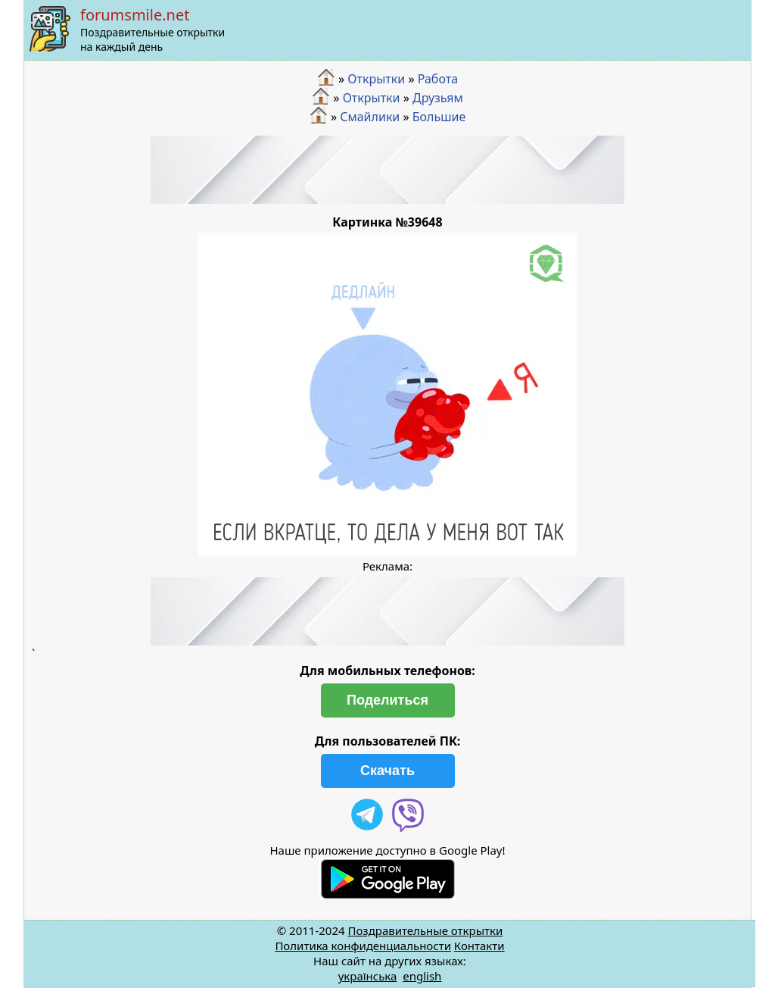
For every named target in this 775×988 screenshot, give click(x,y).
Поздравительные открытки (425, 930)
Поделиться (387, 700)
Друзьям (437, 97)
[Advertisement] (387, 170)
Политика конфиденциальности (363, 945)
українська (367, 975)
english (422, 975)
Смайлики (370, 116)
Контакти (479, 945)
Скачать (387, 770)
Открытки (376, 78)
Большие (439, 116)
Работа (438, 78)
